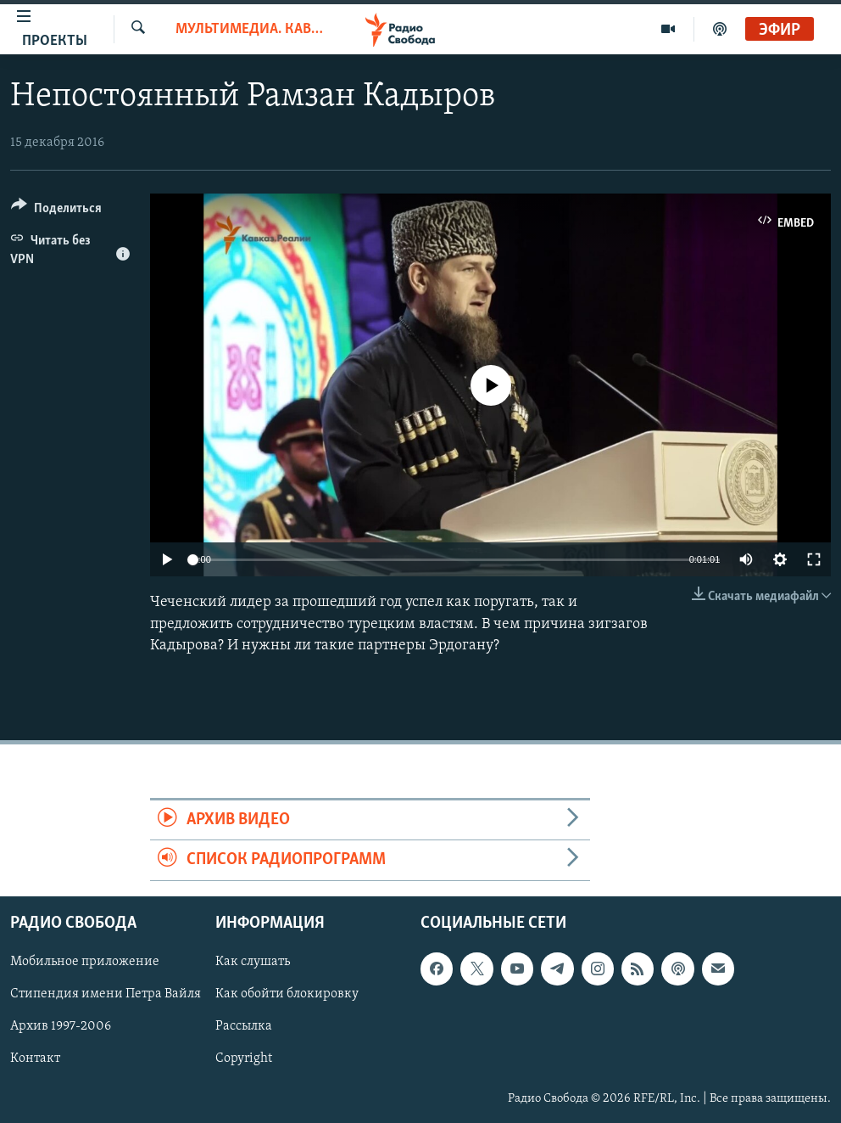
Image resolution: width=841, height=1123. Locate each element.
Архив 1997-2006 (60, 1026)
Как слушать (252, 962)
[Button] (56, 211)
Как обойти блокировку (287, 994)
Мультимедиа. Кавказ (248, 29)
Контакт (35, 1058)
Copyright (243, 1058)
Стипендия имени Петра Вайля (105, 994)
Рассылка (243, 1026)
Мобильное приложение (84, 962)
